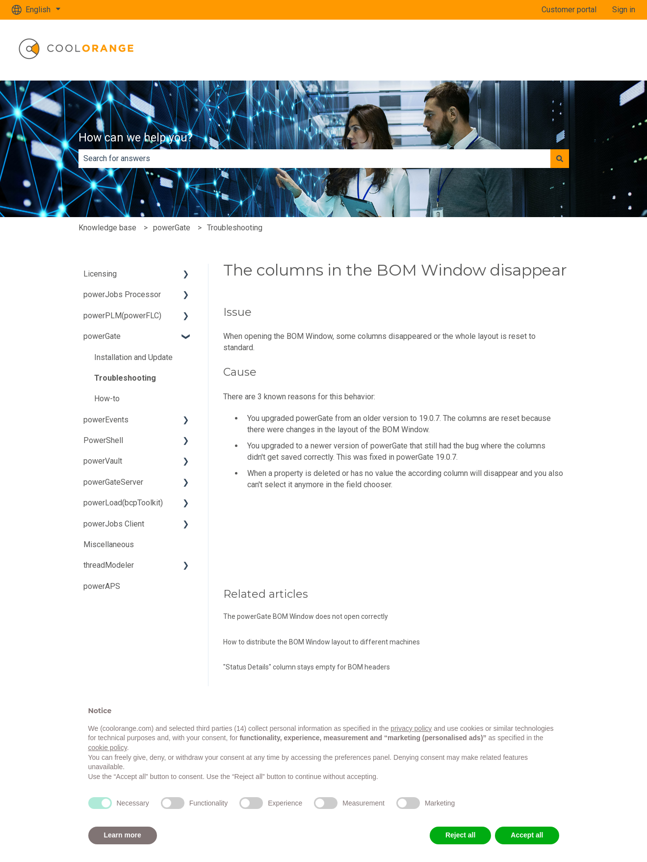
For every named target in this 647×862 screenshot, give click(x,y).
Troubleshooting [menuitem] (125, 378)
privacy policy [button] (411, 728)
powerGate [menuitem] (102, 336)
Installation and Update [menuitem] (133, 357)
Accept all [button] (527, 835)
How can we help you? (135, 137)
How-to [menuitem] (107, 398)
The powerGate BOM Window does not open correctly (305, 616)
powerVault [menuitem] (102, 461)
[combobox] (314, 158)
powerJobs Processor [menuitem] (122, 294)
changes (300, 429)
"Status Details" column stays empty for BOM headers (306, 667)
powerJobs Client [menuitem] (113, 523)
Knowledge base (107, 227)
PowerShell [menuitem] (103, 440)
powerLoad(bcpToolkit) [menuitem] (123, 502)
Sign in (623, 9)
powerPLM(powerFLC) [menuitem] (122, 315)
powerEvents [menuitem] (106, 419)
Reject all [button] (460, 835)
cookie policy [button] (107, 747)
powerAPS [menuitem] (101, 586)
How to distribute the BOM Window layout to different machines (321, 642)
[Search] (559, 158)
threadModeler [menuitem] (108, 565)
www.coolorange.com (588, 50)
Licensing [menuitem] (100, 273)
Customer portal (569, 9)
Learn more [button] (122, 835)
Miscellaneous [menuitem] (108, 544)
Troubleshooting (234, 227)
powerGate (171, 227)
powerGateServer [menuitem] (113, 482)
